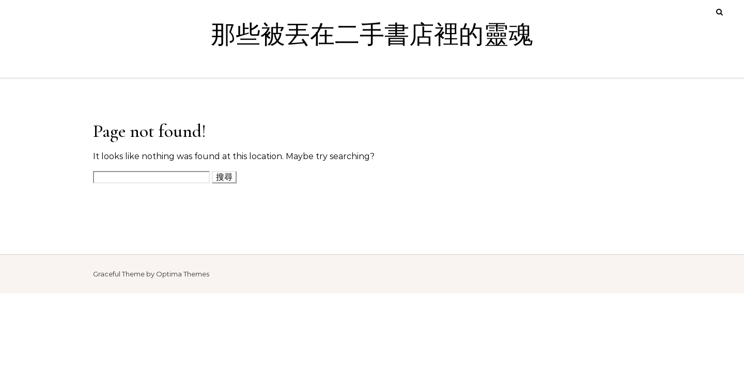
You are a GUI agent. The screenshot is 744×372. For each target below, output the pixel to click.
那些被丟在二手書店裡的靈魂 (372, 35)
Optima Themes (182, 274)
